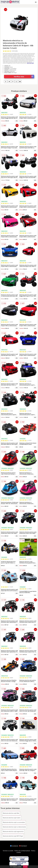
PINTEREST (23, 846)
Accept (25, 866)
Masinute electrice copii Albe (11, 813)
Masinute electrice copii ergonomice (13, 831)
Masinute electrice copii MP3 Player (13, 836)
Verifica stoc (24, 76)
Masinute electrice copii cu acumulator (14, 822)
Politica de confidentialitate (22, 851)
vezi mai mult (30, 63)
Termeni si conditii (8, 851)
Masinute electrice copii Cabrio (11, 818)
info (17, 120)
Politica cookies (17, 866)
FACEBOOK (14, 846)
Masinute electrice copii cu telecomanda (14, 827)
